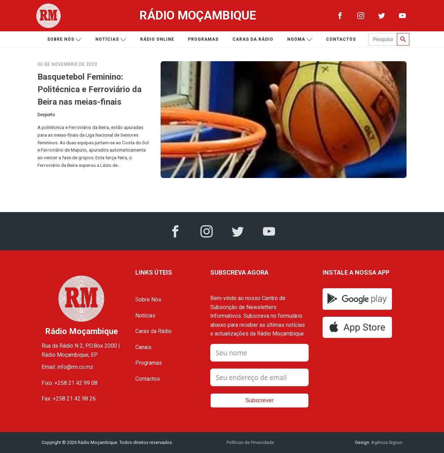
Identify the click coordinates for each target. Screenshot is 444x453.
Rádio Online (157, 39)
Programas (203, 39)
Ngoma (300, 39)
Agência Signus (386, 442)
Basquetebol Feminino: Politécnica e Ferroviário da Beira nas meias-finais (89, 89)
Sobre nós (64, 39)
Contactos (341, 39)
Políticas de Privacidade (250, 442)
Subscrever (260, 400)
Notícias (110, 39)
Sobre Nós (148, 299)
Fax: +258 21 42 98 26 (69, 398)
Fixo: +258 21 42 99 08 (69, 383)
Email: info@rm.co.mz (67, 367)
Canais (143, 347)
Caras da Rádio (252, 39)
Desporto (46, 114)
